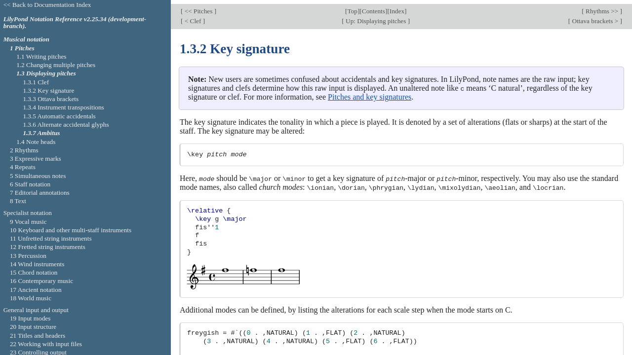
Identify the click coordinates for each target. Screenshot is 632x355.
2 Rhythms (24, 150)
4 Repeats (23, 167)
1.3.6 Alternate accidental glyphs (66, 124)
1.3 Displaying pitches (46, 73)
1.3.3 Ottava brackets (51, 99)
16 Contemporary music (41, 280)
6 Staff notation (30, 184)
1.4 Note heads (35, 141)
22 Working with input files (46, 344)
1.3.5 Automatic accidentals (59, 116)
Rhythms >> (602, 7)
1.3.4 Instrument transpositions (63, 107)
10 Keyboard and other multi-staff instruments (70, 230)
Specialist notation (27, 212)
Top (352, 7)
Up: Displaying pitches (376, 17)
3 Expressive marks (35, 158)
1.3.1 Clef (36, 82)
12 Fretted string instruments (47, 246)
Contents (373, 7)
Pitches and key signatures (369, 92)
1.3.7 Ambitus (41, 133)
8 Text (18, 201)
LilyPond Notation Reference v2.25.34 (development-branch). (75, 22)
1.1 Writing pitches (41, 56)
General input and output (36, 310)
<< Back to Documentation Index (47, 4)
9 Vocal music (28, 221)
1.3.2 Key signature (48, 90)
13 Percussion (28, 255)
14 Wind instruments (37, 264)
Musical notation (26, 39)
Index (397, 7)
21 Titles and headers (37, 335)
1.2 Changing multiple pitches (55, 65)
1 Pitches (22, 48)
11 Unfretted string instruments (51, 238)
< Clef (192, 17)
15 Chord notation (34, 272)
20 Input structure (33, 326)
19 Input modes (30, 318)
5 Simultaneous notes (38, 175)
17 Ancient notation (36, 289)
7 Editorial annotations (40, 192)
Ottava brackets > (595, 17)
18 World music (30, 298)
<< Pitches (198, 7)
